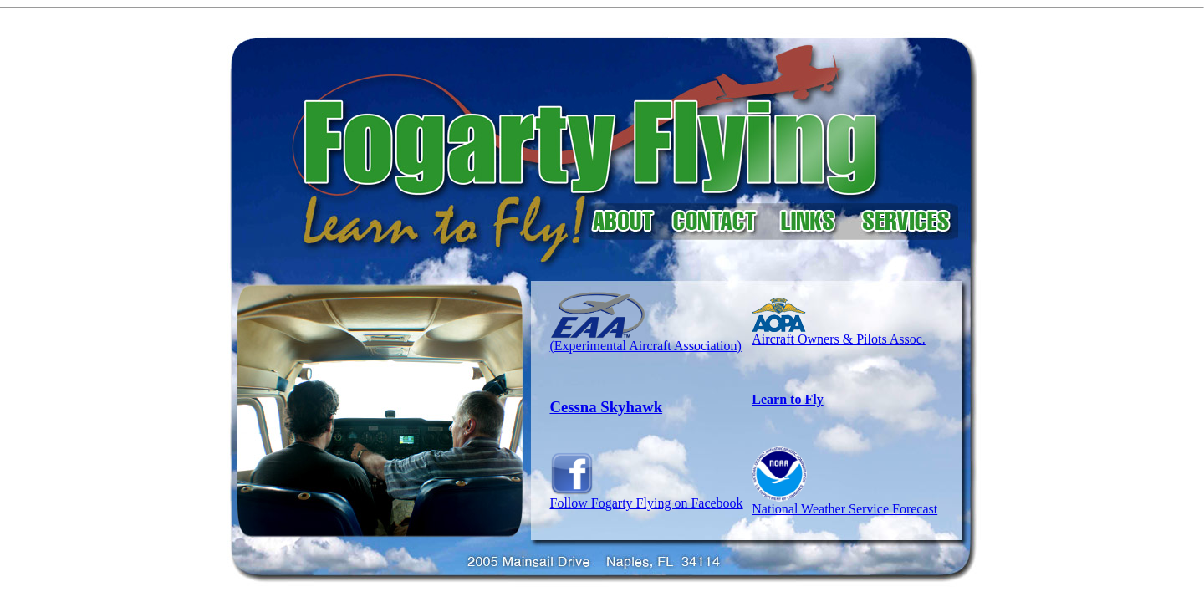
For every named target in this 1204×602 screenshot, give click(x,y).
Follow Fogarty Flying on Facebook (646, 497)
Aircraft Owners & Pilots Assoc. (839, 339)
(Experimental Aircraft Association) (646, 340)
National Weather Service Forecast (844, 509)
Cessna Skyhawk (606, 407)
